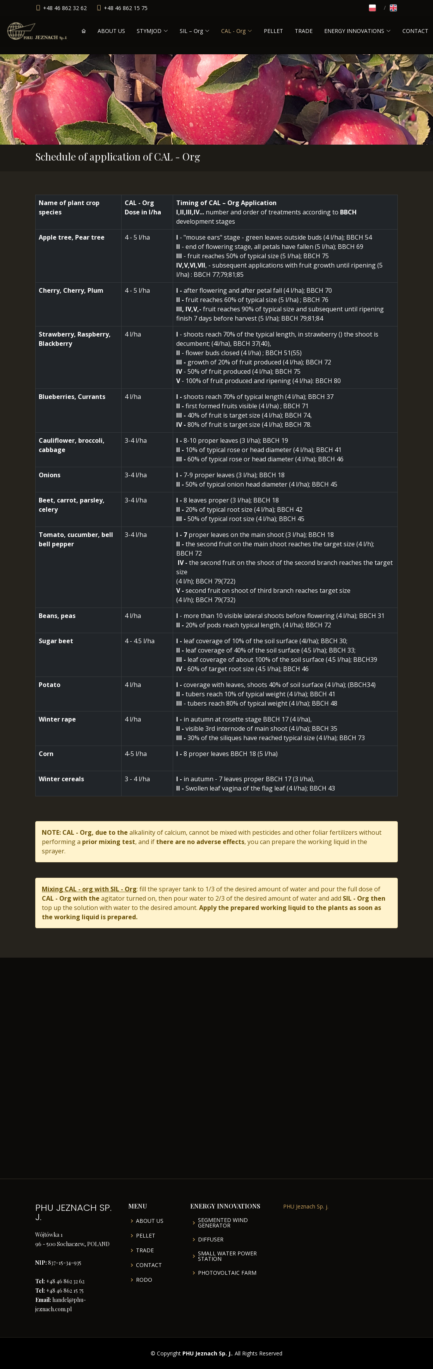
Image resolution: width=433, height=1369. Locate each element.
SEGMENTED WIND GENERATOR (223, 1222)
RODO (144, 1280)
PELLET (273, 31)
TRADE (304, 31)
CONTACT (415, 31)
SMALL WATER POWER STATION (227, 1256)
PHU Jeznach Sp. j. (305, 1206)
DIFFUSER (210, 1239)
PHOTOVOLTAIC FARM (227, 1273)
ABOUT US (111, 31)
